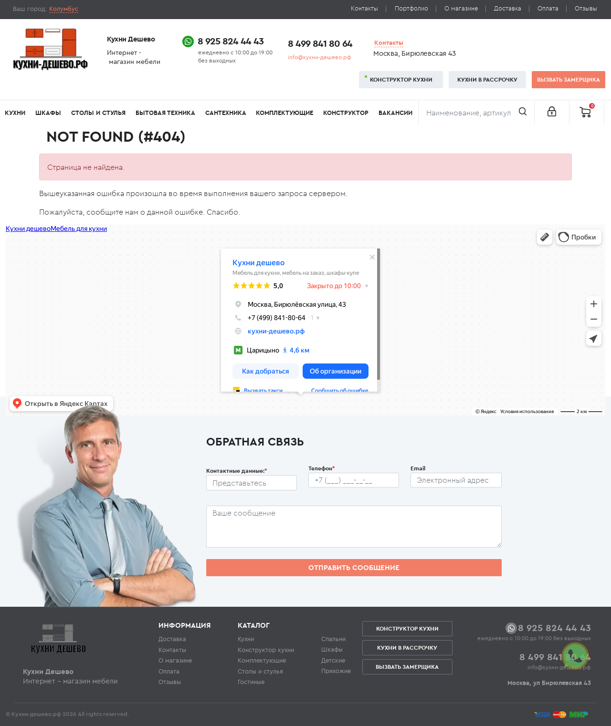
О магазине (461, 8)
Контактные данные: (236, 470)
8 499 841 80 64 (320, 43)
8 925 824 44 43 (230, 41)
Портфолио (411, 8)
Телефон (321, 468)
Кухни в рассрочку (487, 79)
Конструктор (346, 113)
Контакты (364, 8)
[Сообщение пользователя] (354, 527)
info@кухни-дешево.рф (319, 57)
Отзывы (586, 8)
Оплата (547, 8)
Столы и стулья (98, 113)
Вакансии (395, 113)
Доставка (507, 8)
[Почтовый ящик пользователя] (456, 480)
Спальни (333, 639)
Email (418, 468)
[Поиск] (476, 112)
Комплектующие (284, 113)
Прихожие (336, 670)
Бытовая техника (165, 113)
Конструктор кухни (401, 79)
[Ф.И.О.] (251, 482)
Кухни (15, 113)
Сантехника (225, 113)
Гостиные (251, 681)
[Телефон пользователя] (353, 480)
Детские (333, 660)
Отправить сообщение (354, 567)
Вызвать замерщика (568, 79)
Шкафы (48, 113)
